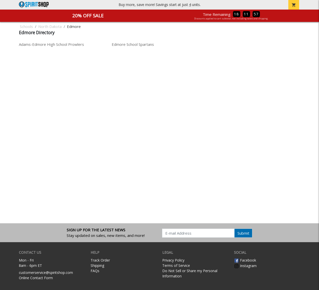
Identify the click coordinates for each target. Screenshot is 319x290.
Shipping (97, 265)
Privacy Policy (173, 260)
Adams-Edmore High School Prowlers (51, 44)
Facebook (245, 260)
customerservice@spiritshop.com (46, 272)
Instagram (245, 265)
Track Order (100, 260)
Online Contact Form (36, 277)
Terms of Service (176, 265)
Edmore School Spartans (133, 44)
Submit (243, 233)
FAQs (95, 270)
